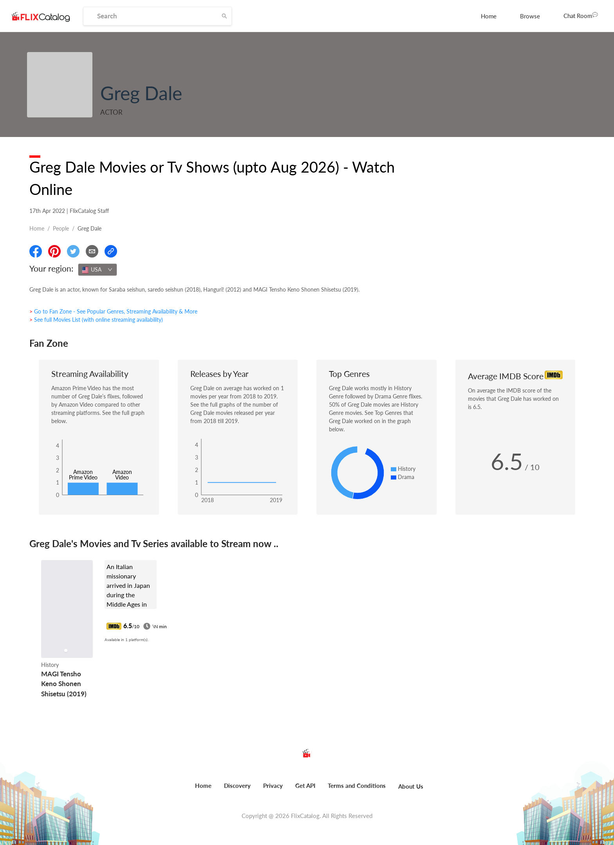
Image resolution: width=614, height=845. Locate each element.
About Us (410, 786)
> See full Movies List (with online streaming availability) (96, 319)
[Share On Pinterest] (54, 251)
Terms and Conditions (357, 785)
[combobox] (97, 269)
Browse (530, 16)
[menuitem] (489, 16)
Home (489, 16)
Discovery (237, 785)
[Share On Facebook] (35, 251)
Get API (305, 785)
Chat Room (580, 15)
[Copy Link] (111, 251)
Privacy (273, 785)
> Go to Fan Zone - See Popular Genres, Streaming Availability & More (113, 311)
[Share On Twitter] (73, 251)
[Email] (92, 251)
